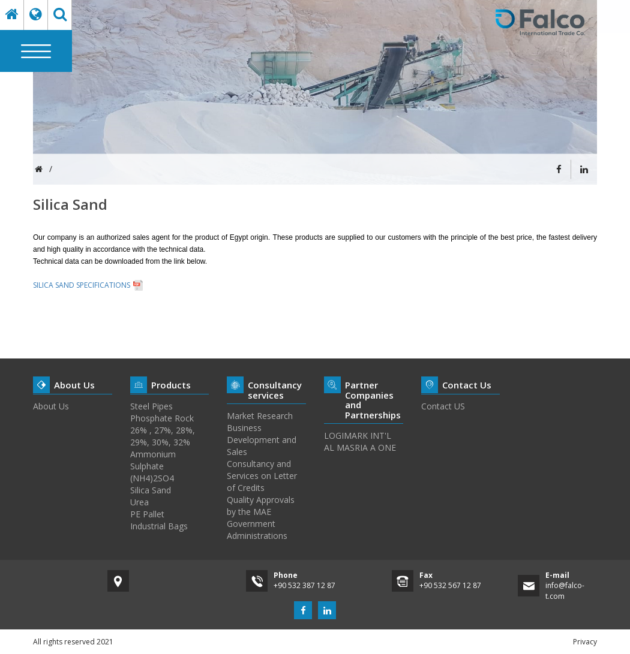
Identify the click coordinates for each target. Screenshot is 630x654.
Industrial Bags (159, 526)
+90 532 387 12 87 (304, 585)
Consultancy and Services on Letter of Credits (262, 475)
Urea (139, 502)
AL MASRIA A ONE (360, 447)
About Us (51, 406)
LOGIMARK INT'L (357, 435)
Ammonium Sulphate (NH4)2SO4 (153, 466)
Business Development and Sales (261, 439)
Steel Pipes (151, 406)
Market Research (260, 415)
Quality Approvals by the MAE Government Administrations (261, 517)
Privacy (585, 642)
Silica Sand (150, 490)
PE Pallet (147, 514)
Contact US (443, 406)
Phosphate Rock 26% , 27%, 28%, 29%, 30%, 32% (162, 430)
